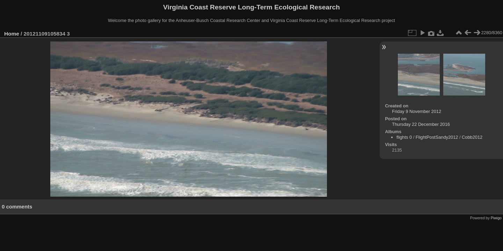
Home (11, 34)
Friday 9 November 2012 (416, 111)
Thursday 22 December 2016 (421, 124)
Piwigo (496, 218)
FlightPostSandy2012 (437, 137)
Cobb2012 (472, 137)
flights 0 (404, 137)
